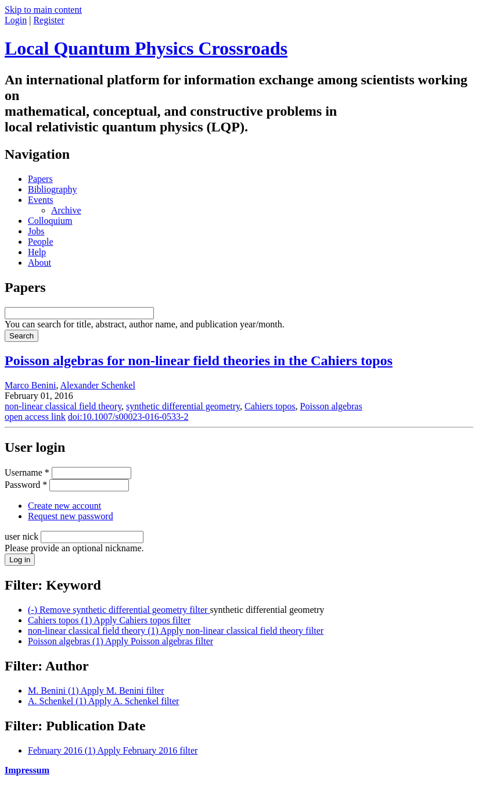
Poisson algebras (331, 406)
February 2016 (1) (112, 750)
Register (48, 20)
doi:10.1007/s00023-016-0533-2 (128, 417)
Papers (40, 179)
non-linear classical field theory (63, 406)
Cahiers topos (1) (109, 620)
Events (40, 200)
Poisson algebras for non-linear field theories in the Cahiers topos (199, 360)
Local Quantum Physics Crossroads (146, 48)
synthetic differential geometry (183, 406)
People (40, 242)
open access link (35, 417)
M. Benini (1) (96, 690)
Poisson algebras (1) (120, 641)
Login (16, 20)
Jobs (36, 231)
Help (37, 252)
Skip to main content (43, 10)
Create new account (64, 506)
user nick (23, 536)
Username (27, 472)
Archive (66, 210)
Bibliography (52, 189)
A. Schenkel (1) (103, 701)
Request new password (70, 516)
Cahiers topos (270, 406)
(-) (119, 610)
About (39, 262)
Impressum (27, 770)
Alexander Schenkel (97, 385)
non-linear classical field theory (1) (176, 631)
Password (26, 485)
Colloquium (50, 221)
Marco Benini (30, 385)
